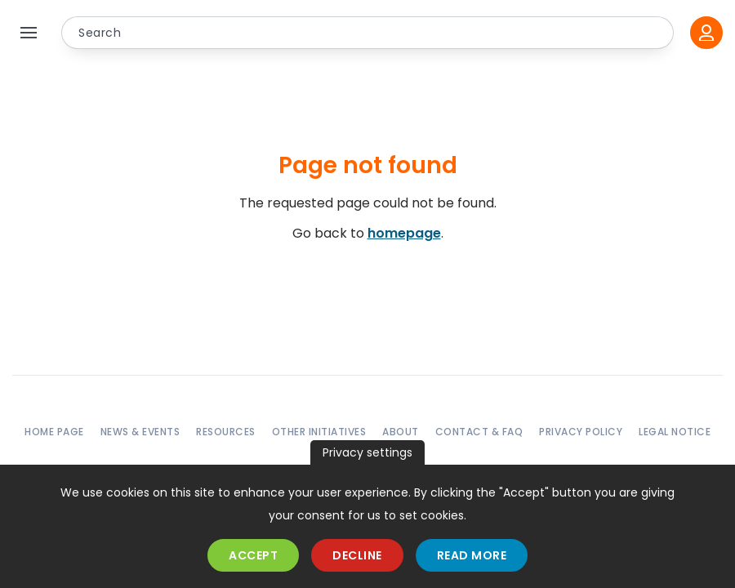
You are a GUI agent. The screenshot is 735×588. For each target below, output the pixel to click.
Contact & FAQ (479, 432)
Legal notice (674, 432)
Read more (472, 555)
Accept (253, 555)
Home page (54, 432)
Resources (226, 432)
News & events (140, 432)
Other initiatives (319, 432)
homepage (404, 233)
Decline (357, 555)
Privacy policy (580, 432)
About (400, 432)
